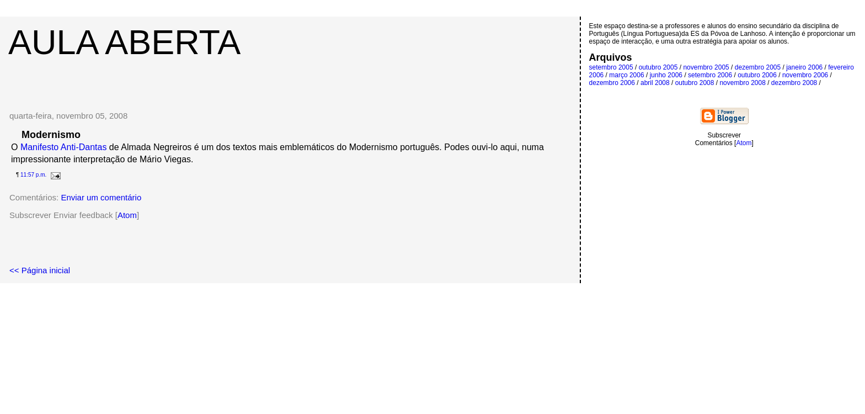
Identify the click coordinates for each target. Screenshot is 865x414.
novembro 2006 (805, 75)
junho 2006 (666, 75)
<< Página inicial (39, 270)
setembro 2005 (611, 67)
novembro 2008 (742, 83)
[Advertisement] (290, 78)
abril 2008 (655, 83)
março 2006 (626, 75)
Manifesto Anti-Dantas (64, 147)
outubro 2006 (757, 75)
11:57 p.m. (33, 175)
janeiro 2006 (804, 67)
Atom (127, 215)
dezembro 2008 (794, 83)
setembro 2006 (710, 75)
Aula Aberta (124, 42)
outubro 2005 (658, 67)
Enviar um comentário (101, 197)
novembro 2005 (706, 67)
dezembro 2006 (612, 83)
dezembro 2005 (758, 67)
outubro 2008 (694, 83)
